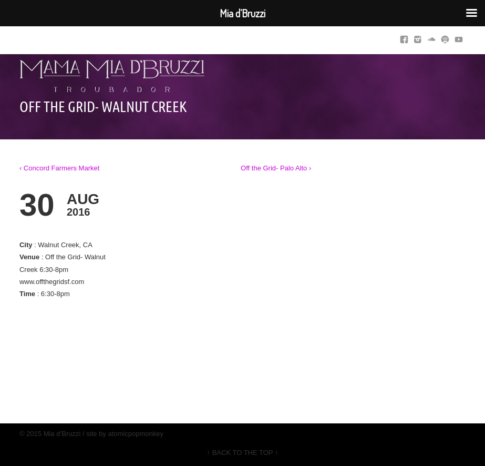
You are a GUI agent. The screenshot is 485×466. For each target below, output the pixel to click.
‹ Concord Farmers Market (59, 168)
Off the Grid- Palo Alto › (276, 168)
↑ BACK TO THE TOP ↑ (242, 453)
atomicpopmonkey (135, 434)
